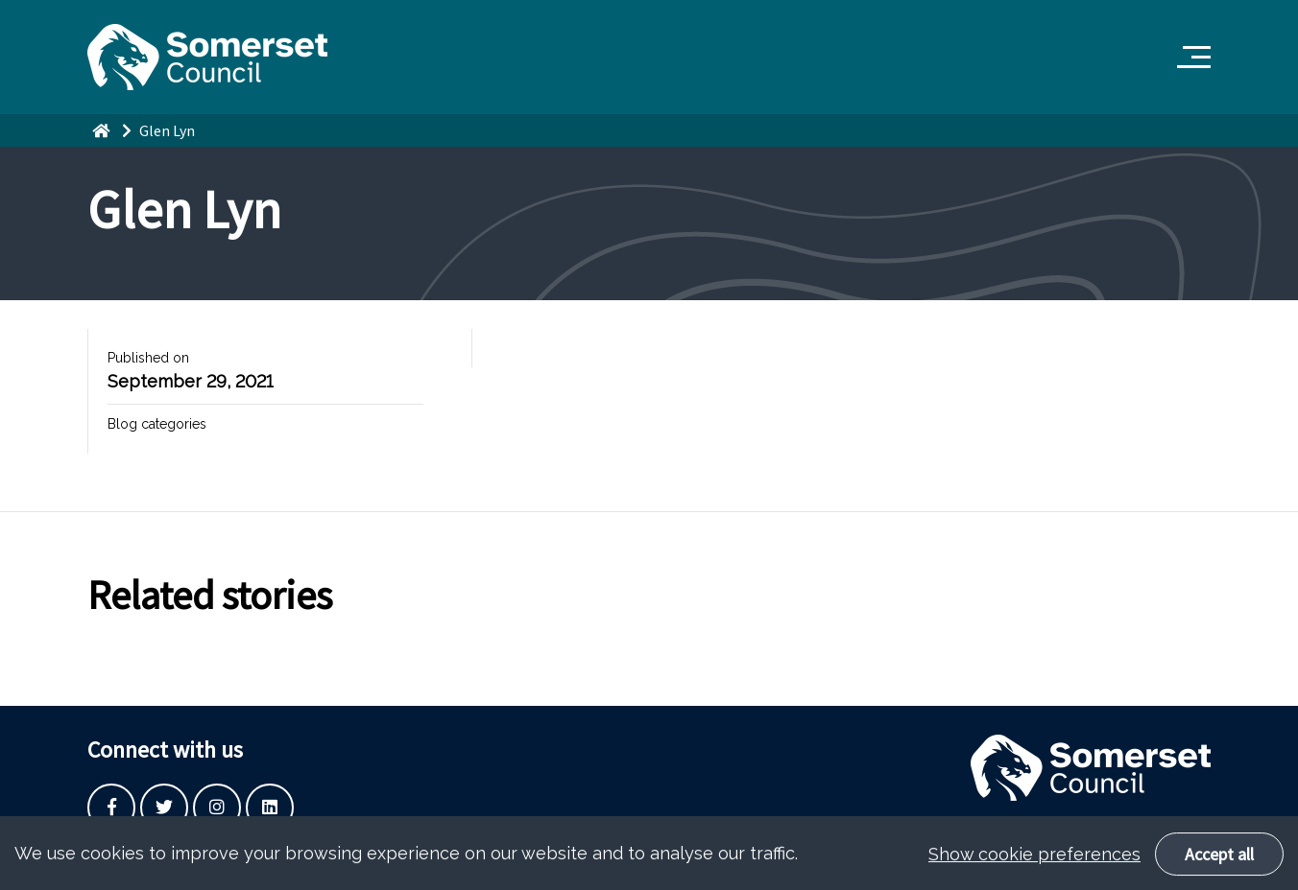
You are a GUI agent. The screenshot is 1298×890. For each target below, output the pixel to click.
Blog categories (157, 424)
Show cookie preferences (1034, 865)
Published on (148, 357)
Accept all (1219, 865)
